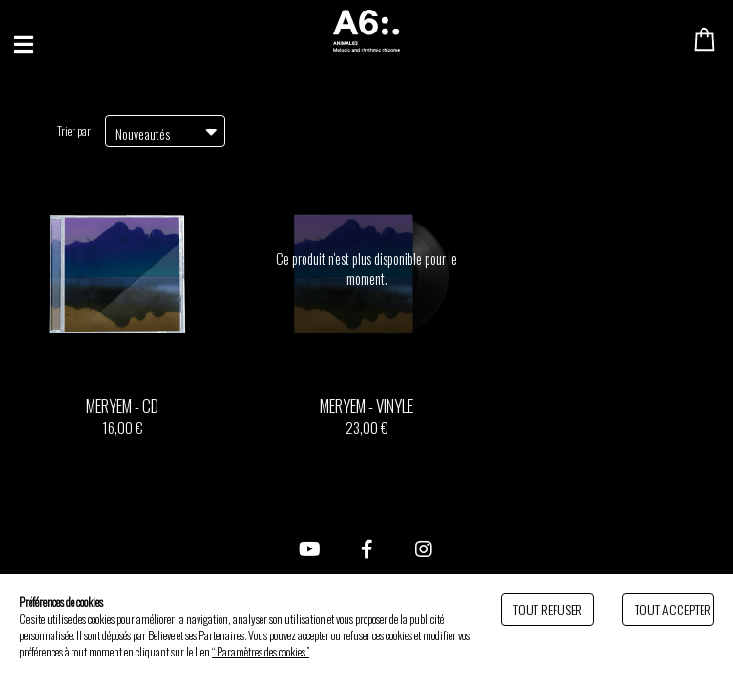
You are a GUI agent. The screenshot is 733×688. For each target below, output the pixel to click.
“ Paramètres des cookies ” (260, 651)
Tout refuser (547, 609)
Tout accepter (673, 609)
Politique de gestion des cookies (372, 651)
